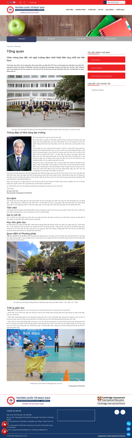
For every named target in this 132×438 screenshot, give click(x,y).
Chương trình (80, 10)
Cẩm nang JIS (94, 60)
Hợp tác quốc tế (110, 39)
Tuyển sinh (92, 10)
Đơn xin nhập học (95, 68)
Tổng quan (21, 39)
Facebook (128, 429)
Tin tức (100, 10)
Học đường (110, 10)
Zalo (128, 434)
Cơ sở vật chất (80, 39)
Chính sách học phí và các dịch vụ (100, 76)
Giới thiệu (69, 10)
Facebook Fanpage (97, 90)
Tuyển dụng (120, 10)
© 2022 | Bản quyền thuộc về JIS (17, 436)
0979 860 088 (27, 415)
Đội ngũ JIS (51, 39)
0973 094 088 (18, 415)
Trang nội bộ (32, 2)
